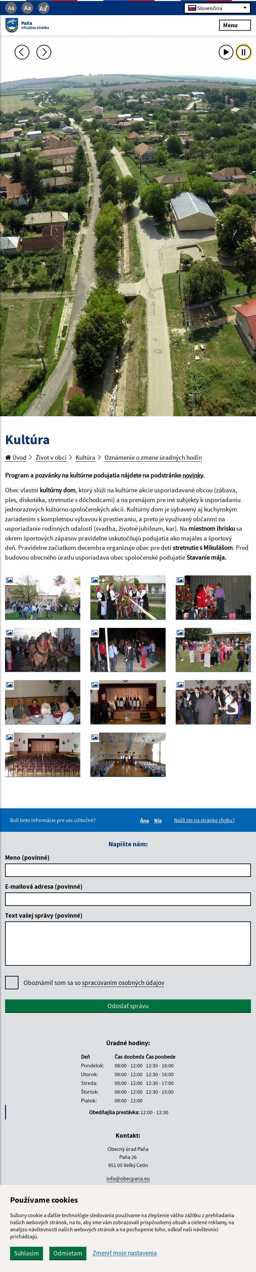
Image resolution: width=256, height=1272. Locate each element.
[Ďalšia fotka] (44, 52)
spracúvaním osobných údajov (123, 983)
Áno (145, 820)
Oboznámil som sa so (94, 983)
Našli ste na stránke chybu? (204, 820)
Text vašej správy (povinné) (44, 915)
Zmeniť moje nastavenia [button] (125, 1253)
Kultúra (85, 457)
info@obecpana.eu (128, 1178)
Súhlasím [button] (26, 1253)
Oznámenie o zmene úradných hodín (153, 457)
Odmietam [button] (67, 1253)
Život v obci (51, 457)
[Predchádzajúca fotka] (21, 52)
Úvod (16, 457)
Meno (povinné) (27, 857)
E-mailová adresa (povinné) (44, 886)
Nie (159, 820)
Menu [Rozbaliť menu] (235, 25)
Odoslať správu (128, 1006)
